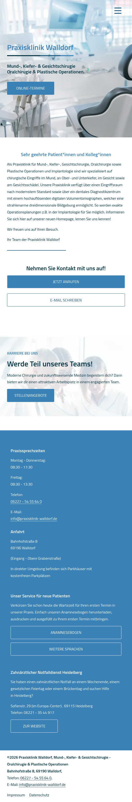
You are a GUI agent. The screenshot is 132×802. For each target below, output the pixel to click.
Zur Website (34, 726)
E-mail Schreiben (66, 300)
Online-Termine (30, 88)
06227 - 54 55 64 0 (26, 501)
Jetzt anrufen (66, 281)
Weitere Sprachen (66, 649)
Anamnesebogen (66, 632)
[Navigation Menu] (117, 10)
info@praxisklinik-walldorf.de (34, 518)
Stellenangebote (30, 395)
